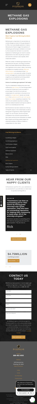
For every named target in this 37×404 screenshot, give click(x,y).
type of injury (15, 87)
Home (18, 373)
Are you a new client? (10, 308)
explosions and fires (17, 97)
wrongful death (15, 95)
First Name (8, 291)
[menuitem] (18, 137)
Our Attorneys (18, 375)
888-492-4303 (18, 355)
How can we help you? (11, 313)
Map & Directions (18, 366)
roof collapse (12, 99)
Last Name (8, 295)
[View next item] (20, 234)
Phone (7, 300)
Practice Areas (18, 378)
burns (7, 97)
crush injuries (26, 97)
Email (7, 304)
